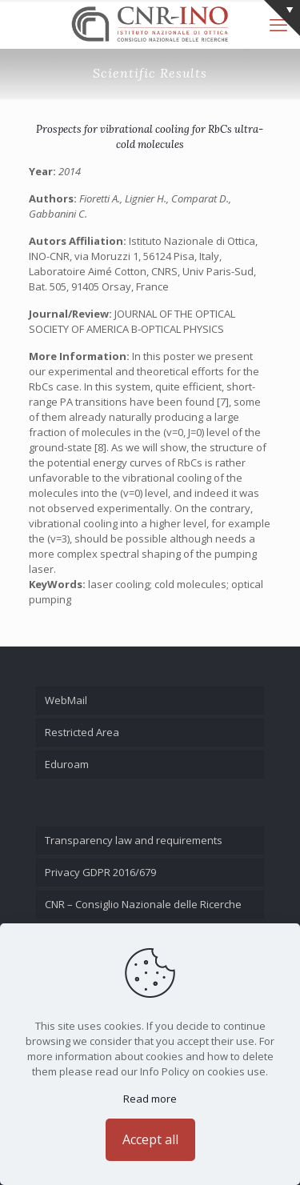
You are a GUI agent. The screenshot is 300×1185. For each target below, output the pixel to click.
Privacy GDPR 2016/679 (100, 872)
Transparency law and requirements (133, 840)
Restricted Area (82, 732)
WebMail (66, 700)
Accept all (150, 1139)
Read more (150, 1098)
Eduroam (67, 764)
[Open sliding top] (282, 18)
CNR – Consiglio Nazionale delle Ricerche (143, 904)
